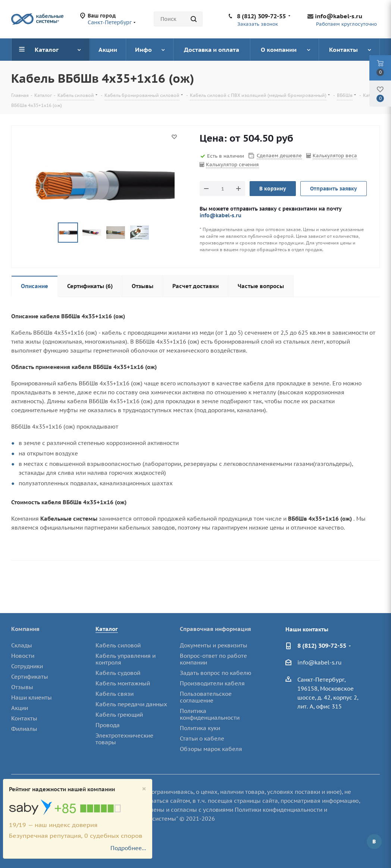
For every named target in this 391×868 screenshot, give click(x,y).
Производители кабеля (212, 683)
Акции (19, 707)
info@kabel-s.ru (338, 16)
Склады (21, 645)
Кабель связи (115, 693)
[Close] (144, 789)
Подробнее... (128, 848)
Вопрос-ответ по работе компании (213, 659)
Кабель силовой (118, 645)
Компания (25, 628)
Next (158, 232)
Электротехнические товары (124, 739)
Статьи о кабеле (202, 738)
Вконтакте (374, 841)
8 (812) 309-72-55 (261, 16)
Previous (49, 232)
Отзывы (22, 687)
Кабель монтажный (123, 683)
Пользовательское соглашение (206, 697)
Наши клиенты (31, 697)
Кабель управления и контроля (126, 659)
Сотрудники (27, 666)
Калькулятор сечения (232, 164)
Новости (22, 655)
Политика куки (200, 728)
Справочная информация (215, 628)
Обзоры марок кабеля (211, 748)
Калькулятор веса (335, 155)
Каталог (107, 628)
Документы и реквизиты (213, 645)
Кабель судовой (118, 672)
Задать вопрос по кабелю (215, 672)
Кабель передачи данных (131, 704)
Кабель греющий (119, 714)
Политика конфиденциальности (210, 714)
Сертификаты (29, 676)
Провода (108, 725)
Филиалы (24, 728)
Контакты (24, 718)
